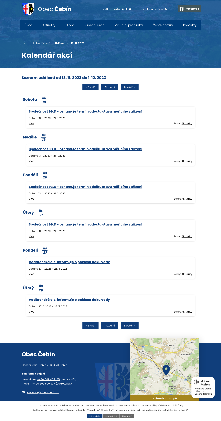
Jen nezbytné (111, 416)
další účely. (178, 405)
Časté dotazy (163, 25)
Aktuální (110, 87)
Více (31, 123)
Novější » (131, 87)
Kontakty (189, 25)
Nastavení (127, 416)
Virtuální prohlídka (129, 25)
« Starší (89, 87)
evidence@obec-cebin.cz (43, 393)
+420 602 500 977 (43, 384)
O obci (70, 25)
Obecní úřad (95, 25)
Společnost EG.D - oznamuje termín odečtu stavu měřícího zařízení (85, 111)
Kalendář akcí (41, 43)
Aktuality (48, 25)
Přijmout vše (94, 416)
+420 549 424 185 (48, 380)
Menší (121, 9)
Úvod (28, 25)
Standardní (124, 9)
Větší (128, 9)
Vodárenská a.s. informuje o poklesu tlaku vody (69, 262)
